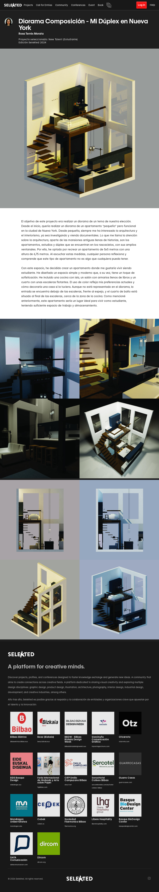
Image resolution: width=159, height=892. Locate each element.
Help (152, 5)
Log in (141, 4)
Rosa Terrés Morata (31, 33)
